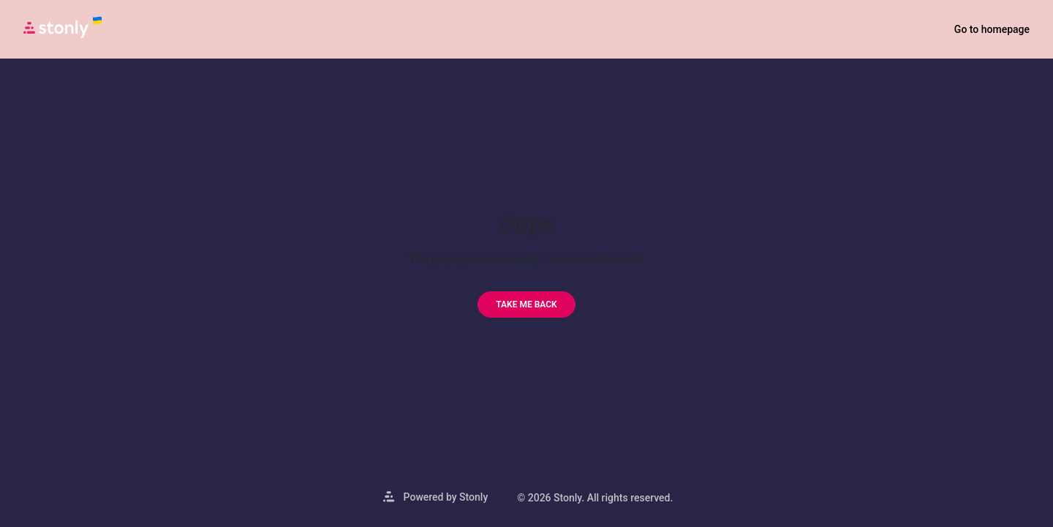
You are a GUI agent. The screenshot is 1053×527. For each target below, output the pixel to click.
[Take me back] (526, 304)
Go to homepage (992, 29)
